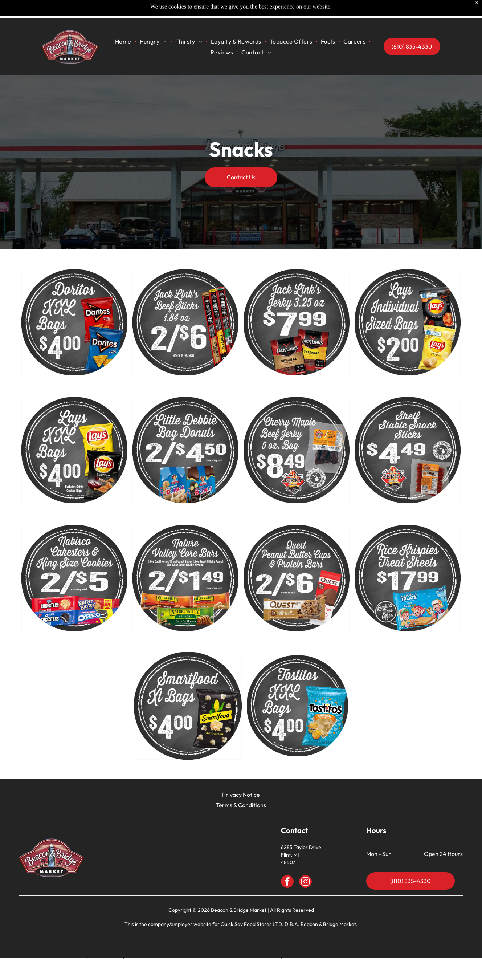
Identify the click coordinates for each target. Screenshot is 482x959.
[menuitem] (123, 23)
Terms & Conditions (241, 805)
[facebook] (287, 882)
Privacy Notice (241, 794)
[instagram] (305, 882)
